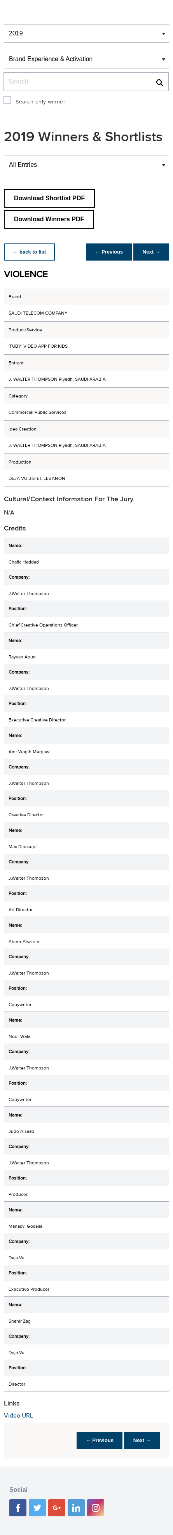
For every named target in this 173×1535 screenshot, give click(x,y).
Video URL (18, 1415)
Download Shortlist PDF (49, 198)
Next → (151, 252)
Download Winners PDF (49, 219)
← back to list (29, 252)
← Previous (108, 252)
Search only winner (40, 101)
